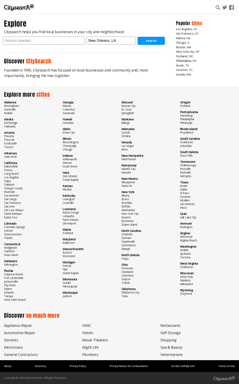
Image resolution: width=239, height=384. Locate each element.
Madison (185, 280)
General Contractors (21, 354)
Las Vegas (127, 145)
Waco (183, 207)
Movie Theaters (95, 339)
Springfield (127, 113)
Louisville (68, 202)
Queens (126, 217)
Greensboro (128, 245)
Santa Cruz (10, 217)
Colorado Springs (14, 227)
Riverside (9, 192)
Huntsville (10, 109)
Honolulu (68, 122)
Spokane (185, 253)
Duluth (67, 282)
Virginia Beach (188, 240)
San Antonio (187, 204)
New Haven (11, 255)
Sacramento (11, 195)
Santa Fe (126, 185)
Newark (126, 172)
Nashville (185, 172)
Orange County (13, 188)
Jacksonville (11, 281)
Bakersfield (11, 166)
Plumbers (90, 354)
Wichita (67, 189)
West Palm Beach (15, 299)
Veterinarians (171, 354)
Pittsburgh (186, 122)
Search (151, 40)
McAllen (185, 200)
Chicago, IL (183, 42)
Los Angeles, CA (186, 29)
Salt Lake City (188, 217)
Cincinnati (127, 268)
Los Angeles (11, 177)
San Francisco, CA (187, 33)
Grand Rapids (71, 273)
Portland (68, 233)
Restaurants (170, 325)
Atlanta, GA (183, 38)
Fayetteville (128, 241)
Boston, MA (183, 47)
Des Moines (70, 176)
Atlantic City (128, 168)
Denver (8, 230)
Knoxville (185, 168)
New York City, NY (188, 51)
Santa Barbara (13, 213)
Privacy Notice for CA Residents (129, 366)
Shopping (168, 339)
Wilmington (11, 264)
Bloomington (71, 142)
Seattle (184, 250)
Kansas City (128, 105)
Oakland (9, 184)
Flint (65, 269)
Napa (7, 181)
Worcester (69, 256)
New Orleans (71, 219)
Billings (125, 122)
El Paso (184, 193)
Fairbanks (10, 126)
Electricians (13, 347)
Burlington (186, 227)
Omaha (126, 136)
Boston (67, 252)
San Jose (9, 206)
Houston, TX (184, 70)
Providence (187, 132)
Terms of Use (226, 366)
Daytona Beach (13, 274)
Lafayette (68, 216)
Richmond (186, 236)
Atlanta (67, 105)
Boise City (69, 132)
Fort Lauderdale (13, 278)
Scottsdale (10, 143)
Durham (126, 238)
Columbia (186, 145)
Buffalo (126, 206)
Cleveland (127, 272)
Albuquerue (128, 182)
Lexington (69, 199)
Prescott (9, 139)
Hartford (9, 251)
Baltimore (69, 242)
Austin (183, 185)
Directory (40, 366)
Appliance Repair (18, 325)
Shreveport (69, 223)
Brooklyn (126, 202)
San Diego (10, 199)
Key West (10, 285)
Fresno (8, 170)
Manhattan (128, 210)
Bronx (125, 199)
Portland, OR (184, 56)
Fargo (125, 258)
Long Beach (11, 173)
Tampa (8, 296)
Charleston (186, 142)
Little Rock (10, 156)
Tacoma (185, 257)
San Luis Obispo (14, 210)
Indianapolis (70, 159)
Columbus (69, 109)
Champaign (70, 145)
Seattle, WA (183, 74)
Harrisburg (186, 115)
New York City (130, 213)
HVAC (86, 325)
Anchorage (10, 122)
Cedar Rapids (71, 179)
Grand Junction (13, 234)
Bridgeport (10, 247)
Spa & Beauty (171, 347)
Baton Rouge (71, 212)
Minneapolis (70, 286)
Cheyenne (186, 293)
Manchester (128, 159)
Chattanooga (188, 165)
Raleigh (125, 248)
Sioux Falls (186, 155)
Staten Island (129, 224)
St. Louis (126, 109)
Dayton (126, 279)
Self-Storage (170, 332)
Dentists (11, 339)
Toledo (125, 282)
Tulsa (124, 296)
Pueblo (8, 238)
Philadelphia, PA (186, 61)
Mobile (8, 113)
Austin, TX (182, 65)
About (8, 366)
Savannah (69, 113)
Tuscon (8, 147)
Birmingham (11, 105)
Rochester (127, 221)
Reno (124, 149)
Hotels (87, 332)
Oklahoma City (130, 292)
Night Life (90, 347)
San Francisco (12, 202)
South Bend (70, 166)
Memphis (186, 176)
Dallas (183, 189)
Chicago (68, 149)
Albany (125, 195)
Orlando (9, 292)
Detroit (67, 265)
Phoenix (9, 136)
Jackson (67, 296)
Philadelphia (187, 119)
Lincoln (125, 132)
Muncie (67, 162)
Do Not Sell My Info (183, 366)
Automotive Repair (19, 332)
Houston (185, 196)
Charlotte (127, 234)
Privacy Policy (78, 366)
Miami (8, 288)
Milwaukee (186, 284)
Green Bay (186, 276)
